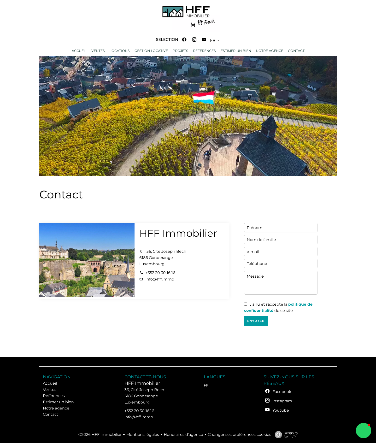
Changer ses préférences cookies (239, 434)
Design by (285, 434)
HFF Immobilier (178, 233)
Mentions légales (142, 434)
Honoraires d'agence (183, 434)
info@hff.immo (160, 279)
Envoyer (256, 321)
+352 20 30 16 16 (160, 272)
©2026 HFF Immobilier (100, 434)
